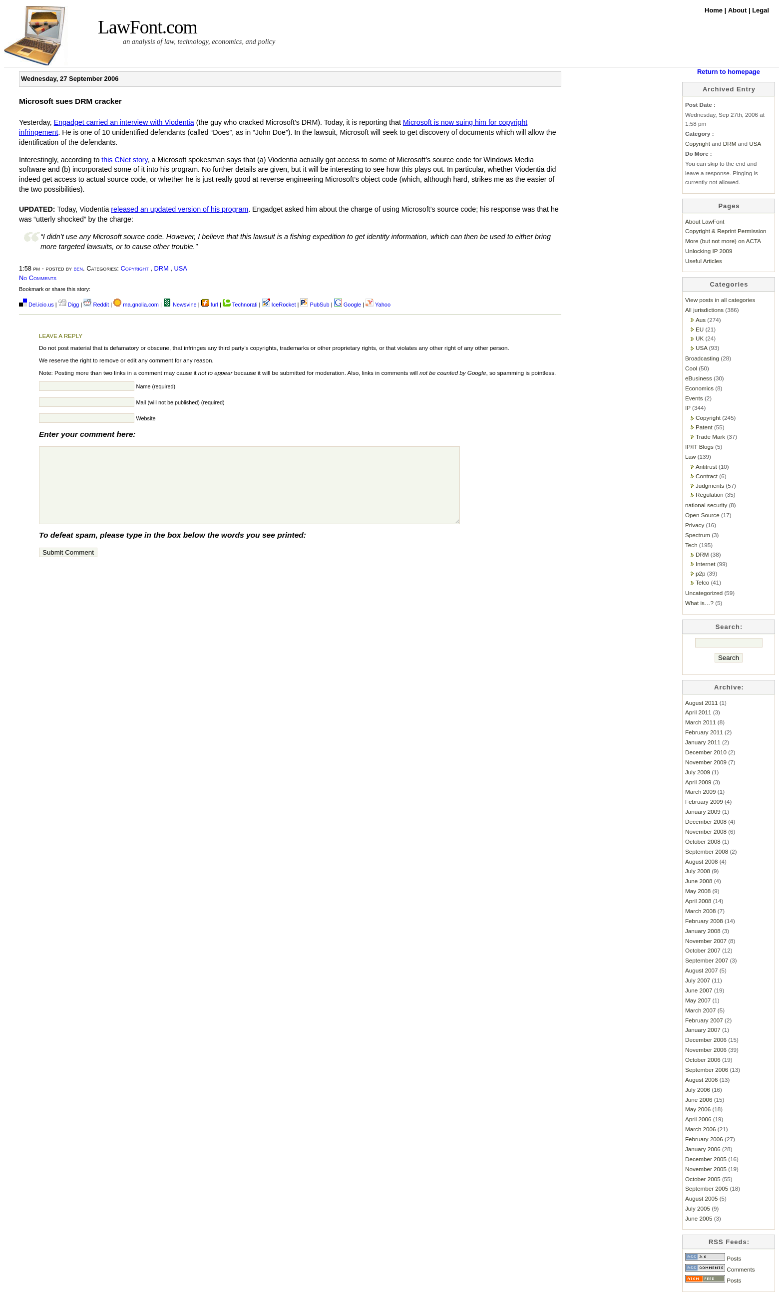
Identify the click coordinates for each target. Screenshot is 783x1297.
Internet (706, 564)
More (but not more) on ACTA (723, 241)
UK (700, 338)
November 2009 (706, 762)
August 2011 (701, 702)
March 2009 (700, 791)
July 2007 (697, 980)
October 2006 (703, 1059)
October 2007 (703, 950)
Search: (729, 627)
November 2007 (706, 941)
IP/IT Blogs (699, 446)
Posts (713, 1258)
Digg (68, 305)
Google (348, 305)
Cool (691, 368)
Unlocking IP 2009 (708, 251)
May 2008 (698, 891)
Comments (720, 1269)
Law (690, 456)
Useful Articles (703, 261)
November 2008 (706, 831)
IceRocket (280, 305)
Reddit (96, 305)
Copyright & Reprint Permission (726, 231)
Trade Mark (710, 436)
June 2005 (698, 1218)
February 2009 (704, 801)
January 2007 (703, 1029)
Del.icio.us (36, 305)
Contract (707, 476)
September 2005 (706, 1188)
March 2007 (700, 1010)
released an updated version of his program (179, 209)
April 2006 (698, 1119)
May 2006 (698, 1109)
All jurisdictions (704, 310)
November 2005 (706, 1169)
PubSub (314, 305)
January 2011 (703, 742)
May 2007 (698, 1000)
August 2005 (701, 1198)
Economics (699, 388)
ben (78, 268)
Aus (701, 320)
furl (210, 305)
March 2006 (700, 1129)
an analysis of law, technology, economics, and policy (199, 41)
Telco (702, 582)
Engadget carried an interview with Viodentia (124, 122)
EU (700, 329)
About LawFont (704, 221)
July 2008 (697, 871)
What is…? (699, 603)
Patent (704, 427)
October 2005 (703, 1179)
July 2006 (697, 1089)
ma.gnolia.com (136, 305)
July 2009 (697, 772)
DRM (161, 268)
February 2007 (704, 1020)
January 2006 (703, 1149)
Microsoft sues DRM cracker (70, 101)
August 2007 (701, 970)
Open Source (702, 515)
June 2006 (698, 1099)
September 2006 (706, 1069)
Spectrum (697, 535)
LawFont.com (147, 27)
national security (706, 505)
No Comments (37, 278)
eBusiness (698, 378)
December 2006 (706, 1039)
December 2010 (706, 752)
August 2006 (701, 1079)
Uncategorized (704, 593)
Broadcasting (702, 358)
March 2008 (700, 911)
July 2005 (697, 1208)
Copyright (134, 268)
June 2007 (698, 990)
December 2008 (706, 821)
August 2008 (701, 861)
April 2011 (698, 712)
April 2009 (698, 782)
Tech (691, 545)
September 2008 (706, 851)
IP (688, 407)
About (738, 10)
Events (694, 398)
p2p (700, 573)
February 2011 (704, 732)
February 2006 (704, 1139)
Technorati (240, 305)
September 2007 (706, 960)
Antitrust (706, 466)
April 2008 (698, 901)
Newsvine (180, 305)
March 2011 (700, 722)
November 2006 (706, 1049)
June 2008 (698, 881)
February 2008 (704, 921)
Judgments (710, 485)
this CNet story (124, 160)
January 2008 (703, 931)
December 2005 (706, 1159)
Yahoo (378, 305)
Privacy (694, 525)
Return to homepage (728, 71)
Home (715, 10)
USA (180, 268)
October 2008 (703, 841)
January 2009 (703, 811)
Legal (760, 10)
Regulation (710, 494)
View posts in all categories (720, 300)
